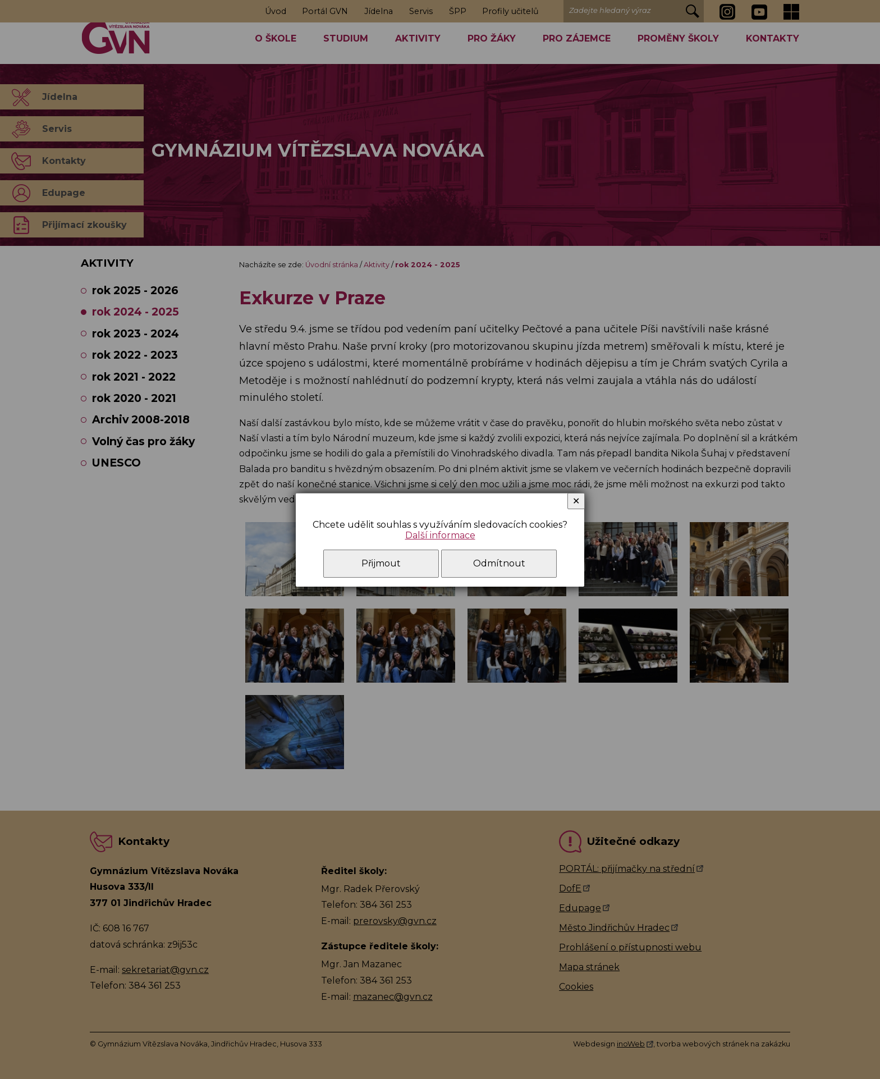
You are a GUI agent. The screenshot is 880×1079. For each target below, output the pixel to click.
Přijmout (381, 563)
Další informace (440, 535)
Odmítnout (499, 563)
